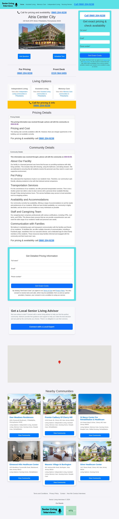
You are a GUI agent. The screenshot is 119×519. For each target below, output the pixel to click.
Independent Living (54, 4)
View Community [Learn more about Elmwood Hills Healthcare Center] (24, 478)
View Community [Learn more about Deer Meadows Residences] (24, 435)
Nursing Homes (67, 4)
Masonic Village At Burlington (58, 464)
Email (13, 268)
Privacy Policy (60, 290)
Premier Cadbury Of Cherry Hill (58, 417)
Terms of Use (47, 290)
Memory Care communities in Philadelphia (65, 94)
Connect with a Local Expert (41, 327)
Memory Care (41, 4)
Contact (62, 493)
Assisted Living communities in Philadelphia (43, 94)
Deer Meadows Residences (21, 417)
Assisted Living (31, 4)
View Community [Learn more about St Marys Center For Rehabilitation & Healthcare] (95, 435)
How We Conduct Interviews (76, 493)
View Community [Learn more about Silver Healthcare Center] (95, 478)
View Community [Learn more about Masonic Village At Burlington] (60, 482)
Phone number (16, 276)
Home (22, 4)
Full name (14, 260)
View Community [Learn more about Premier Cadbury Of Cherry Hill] (60, 433)
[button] (59, 362)
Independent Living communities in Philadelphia (19, 94)
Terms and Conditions (41, 493)
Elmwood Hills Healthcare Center (24, 464)
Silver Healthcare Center (91, 464)
